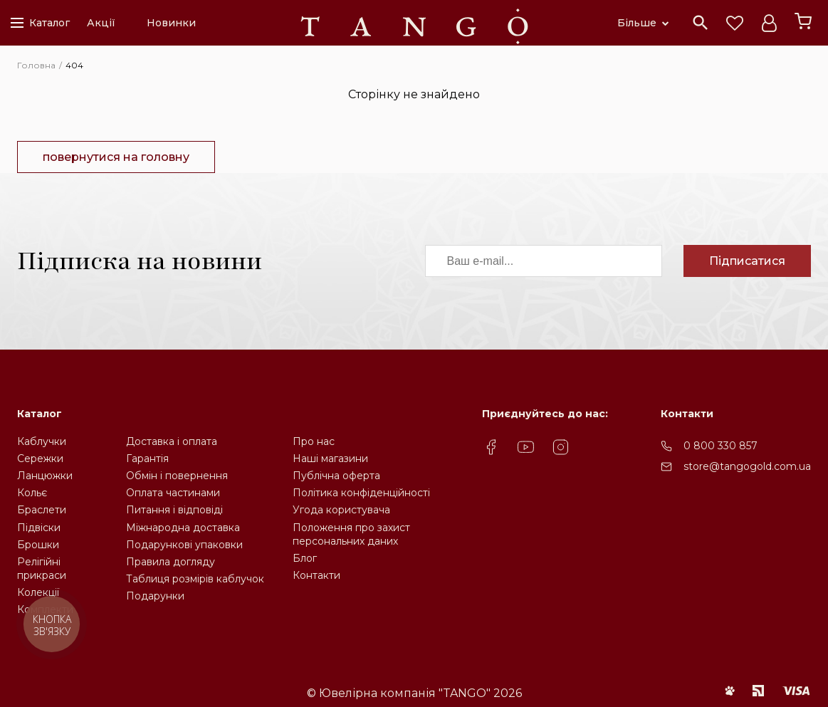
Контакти (316, 575)
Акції (101, 22)
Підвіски (39, 527)
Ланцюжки (45, 475)
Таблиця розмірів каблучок (195, 578)
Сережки (40, 458)
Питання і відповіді (174, 509)
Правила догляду (170, 561)
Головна (36, 65)
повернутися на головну (116, 157)
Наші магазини (330, 458)
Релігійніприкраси (41, 568)
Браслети (41, 509)
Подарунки (155, 596)
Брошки (38, 544)
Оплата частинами (173, 492)
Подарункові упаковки (184, 544)
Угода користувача (341, 509)
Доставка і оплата (171, 441)
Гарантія (147, 458)
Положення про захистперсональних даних (351, 534)
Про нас (314, 441)
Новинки (171, 22)
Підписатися (747, 261)
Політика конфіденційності (361, 492)
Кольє (32, 492)
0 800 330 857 (720, 445)
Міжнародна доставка (183, 527)
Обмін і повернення (177, 475)
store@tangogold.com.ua (747, 466)
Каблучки (41, 441)
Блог (305, 558)
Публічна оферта (336, 475)
